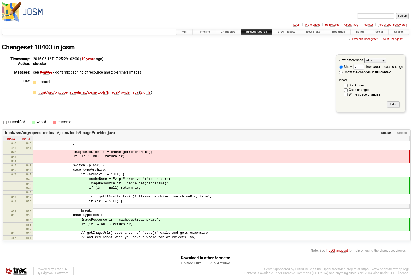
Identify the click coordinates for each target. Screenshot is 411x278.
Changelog (228, 32)
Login (296, 24)
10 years (88, 59)
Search (399, 32)
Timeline (204, 32)
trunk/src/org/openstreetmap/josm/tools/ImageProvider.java (88, 92)
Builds (360, 32)
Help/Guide (332, 24)
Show (345, 67)
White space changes (364, 94)
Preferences (312, 24)
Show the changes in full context (365, 72)
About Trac (351, 24)
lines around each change (378, 67)
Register (368, 24)
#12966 (46, 72)
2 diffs (145, 92)
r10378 (10, 139)
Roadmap (338, 32)
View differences (351, 60)
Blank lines (357, 85)
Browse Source (256, 32)
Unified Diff (191, 263)
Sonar (379, 32)
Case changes (359, 90)
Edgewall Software (54, 273)
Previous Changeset (364, 39)
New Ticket (314, 32)
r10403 (25, 139)
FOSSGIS (301, 269)
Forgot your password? (392, 24)
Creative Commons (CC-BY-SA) (305, 273)
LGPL (393, 273)
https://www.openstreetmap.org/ (385, 269)
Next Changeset (393, 39)
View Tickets (286, 32)
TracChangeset (337, 250)
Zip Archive (220, 263)
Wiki (184, 32)
